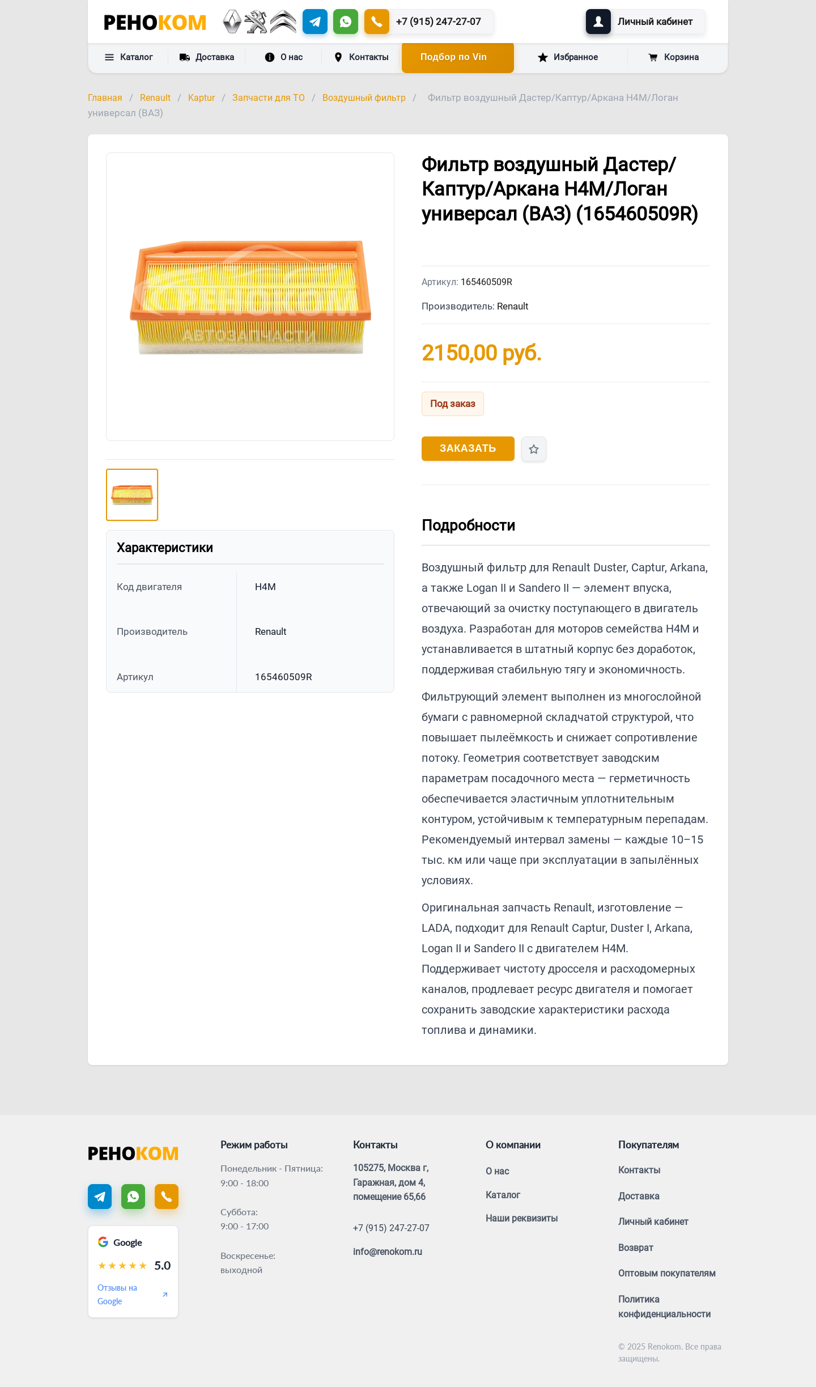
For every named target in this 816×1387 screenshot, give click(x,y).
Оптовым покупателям (667, 1273)
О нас (284, 57)
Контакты (361, 57)
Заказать (468, 448)
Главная (105, 97)
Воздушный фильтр (364, 97)
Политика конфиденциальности (664, 1307)
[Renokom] (155, 21)
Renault (155, 97)
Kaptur (201, 97)
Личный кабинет (653, 1221)
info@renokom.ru (387, 1251)
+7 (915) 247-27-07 (391, 1228)
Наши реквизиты (522, 1218)
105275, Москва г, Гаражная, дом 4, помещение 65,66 (390, 1182)
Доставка (207, 56)
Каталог (128, 57)
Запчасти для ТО (268, 97)
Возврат (635, 1247)
